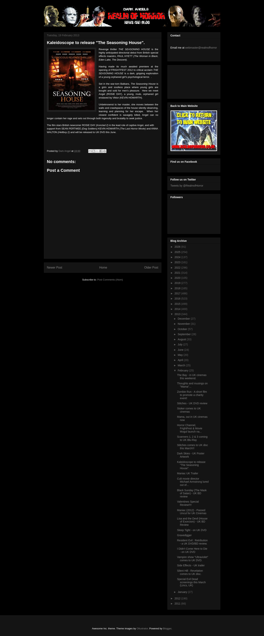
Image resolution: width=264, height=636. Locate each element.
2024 (177, 257)
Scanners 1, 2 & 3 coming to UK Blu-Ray (192, 438)
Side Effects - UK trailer (191, 565)
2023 (177, 262)
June (181, 349)
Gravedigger (184, 535)
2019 (177, 283)
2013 (177, 314)
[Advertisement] (187, 81)
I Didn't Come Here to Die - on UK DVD (192, 550)
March (182, 365)
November (184, 323)
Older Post (151, 267)
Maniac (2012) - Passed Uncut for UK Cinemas (191, 512)
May (180, 354)
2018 (177, 288)
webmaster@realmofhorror (201, 47)
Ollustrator (142, 628)
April (181, 360)
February (183, 370)
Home (103, 267)
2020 (177, 277)
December (184, 318)
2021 (177, 272)
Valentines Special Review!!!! (188, 503)
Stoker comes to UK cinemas (189, 410)
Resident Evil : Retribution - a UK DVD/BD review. (192, 542)
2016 (177, 298)
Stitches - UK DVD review (192, 403)
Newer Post (54, 267)
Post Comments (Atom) (110, 279)
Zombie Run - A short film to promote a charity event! (192, 395)
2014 (177, 309)
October (183, 329)
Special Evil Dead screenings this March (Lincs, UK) (191, 582)
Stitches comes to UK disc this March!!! (192, 447)
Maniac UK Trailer (187, 473)
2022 (177, 267)
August (182, 339)
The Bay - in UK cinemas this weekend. (191, 377)
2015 (177, 303)
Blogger (167, 628)
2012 (177, 598)
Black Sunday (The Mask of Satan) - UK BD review (192, 493)
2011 (177, 603)
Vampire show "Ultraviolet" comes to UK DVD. (192, 559)
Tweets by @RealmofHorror (186, 185)
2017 (177, 293)
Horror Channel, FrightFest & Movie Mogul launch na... (189, 428)
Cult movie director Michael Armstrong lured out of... (193, 482)
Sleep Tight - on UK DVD (191, 530)
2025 (177, 252)
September (184, 334)
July (180, 344)
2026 (177, 246)
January (183, 591)
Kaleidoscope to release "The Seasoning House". (191, 465)
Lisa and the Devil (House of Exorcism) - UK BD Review (192, 521)
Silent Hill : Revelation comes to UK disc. (190, 572)
